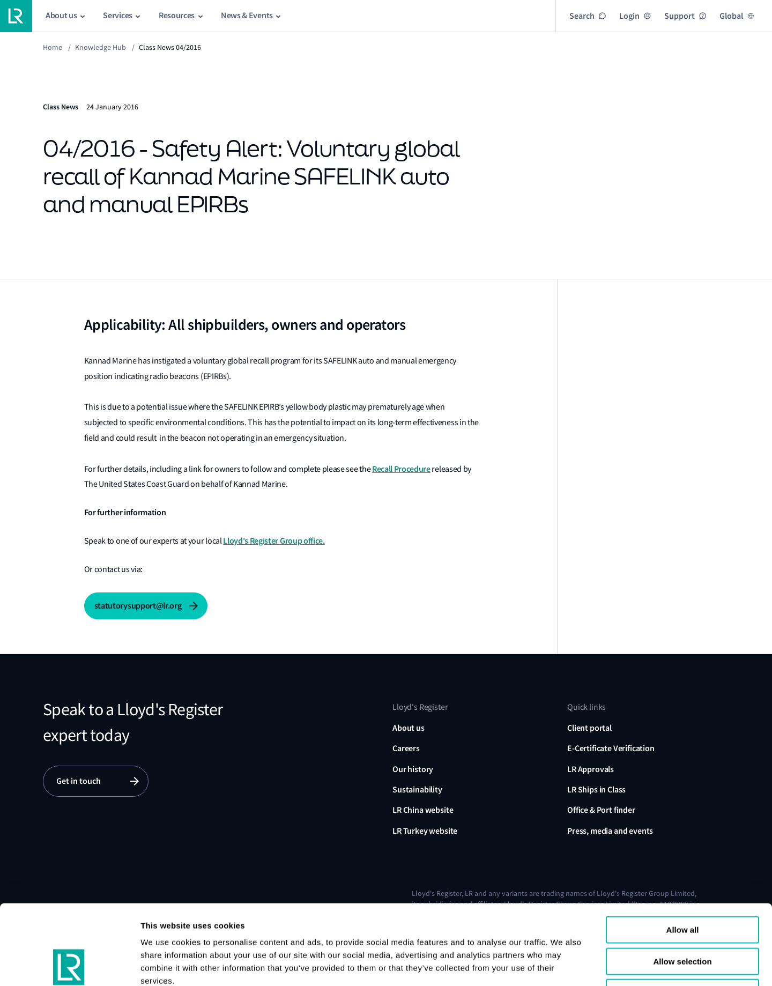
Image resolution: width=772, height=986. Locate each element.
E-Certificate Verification (611, 748)
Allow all (682, 854)
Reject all (682, 917)
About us (408, 727)
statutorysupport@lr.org (138, 605)
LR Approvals (590, 769)
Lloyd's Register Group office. (273, 540)
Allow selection (682, 886)
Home (52, 47)
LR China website (422, 810)
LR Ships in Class (596, 789)
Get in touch (78, 781)
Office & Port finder (601, 810)
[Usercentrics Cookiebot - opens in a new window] (69, 965)
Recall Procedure (401, 469)
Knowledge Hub (100, 47)
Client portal (589, 727)
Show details (659, 964)
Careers (406, 748)
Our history (412, 769)
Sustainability (417, 789)
